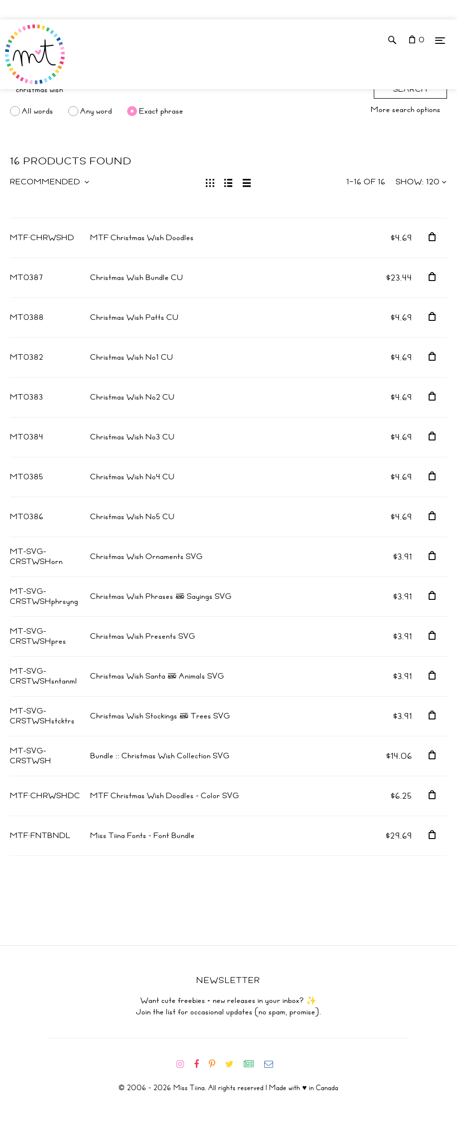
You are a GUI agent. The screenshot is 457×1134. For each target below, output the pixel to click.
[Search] (187, 90)
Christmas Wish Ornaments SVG (146, 557)
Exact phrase (161, 111)
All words (37, 111)
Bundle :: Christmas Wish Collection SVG (160, 756)
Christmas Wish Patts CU (134, 317)
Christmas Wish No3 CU (132, 437)
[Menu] (440, 40)
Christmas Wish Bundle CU (136, 278)
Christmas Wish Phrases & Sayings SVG (161, 596)
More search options (406, 110)
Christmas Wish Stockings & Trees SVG (160, 716)
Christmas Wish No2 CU (132, 397)
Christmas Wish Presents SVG (142, 636)
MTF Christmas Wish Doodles (142, 238)
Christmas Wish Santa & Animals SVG (157, 676)
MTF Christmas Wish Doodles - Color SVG (164, 796)
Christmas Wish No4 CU (132, 477)
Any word (96, 111)
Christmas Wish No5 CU (132, 517)
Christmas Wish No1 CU (131, 357)
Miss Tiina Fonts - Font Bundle (142, 836)
